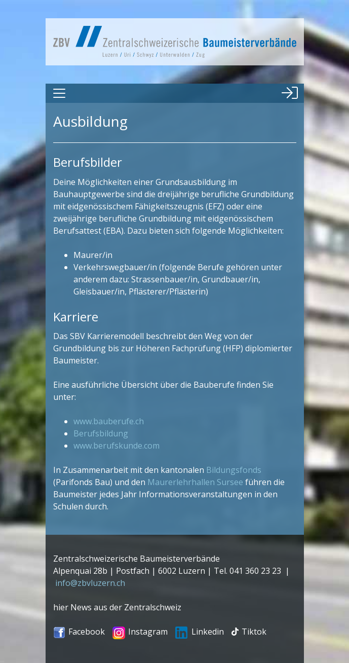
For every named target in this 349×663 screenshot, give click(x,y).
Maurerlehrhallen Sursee (195, 482)
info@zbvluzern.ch (90, 582)
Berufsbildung (100, 433)
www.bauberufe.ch (108, 421)
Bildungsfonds (233, 469)
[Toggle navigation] (59, 93)
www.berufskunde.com (116, 445)
